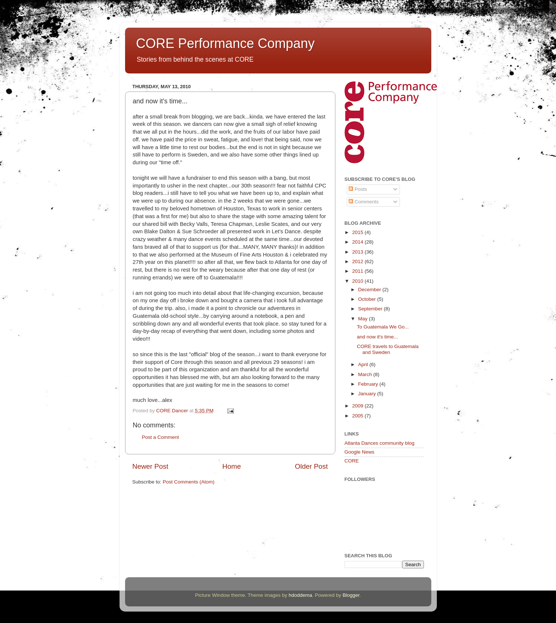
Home (231, 466)
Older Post (311, 466)
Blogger (351, 595)
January (367, 393)
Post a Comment (160, 437)
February (369, 384)
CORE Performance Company (225, 43)
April (364, 364)
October (367, 299)
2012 (358, 261)
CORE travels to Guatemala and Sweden (387, 349)
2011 (358, 271)
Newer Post (150, 466)
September (371, 309)
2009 (358, 406)
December (370, 289)
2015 (358, 232)
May (363, 318)
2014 (358, 242)
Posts (358, 189)
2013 (358, 252)
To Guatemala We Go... (383, 327)
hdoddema (300, 595)
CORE (352, 461)
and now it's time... (377, 337)
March (365, 374)
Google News (359, 452)
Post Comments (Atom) (188, 482)
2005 (358, 416)
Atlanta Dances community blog (380, 443)
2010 (358, 281)
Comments (364, 201)
